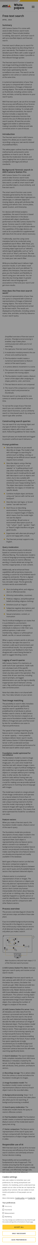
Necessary (8, 1206)
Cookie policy (20, 1198)
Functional (8, 1210)
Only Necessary (19, 1233)
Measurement (9, 1213)
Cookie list (31, 1198)
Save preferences (19, 1240)
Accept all (19, 1227)
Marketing (8, 1217)
